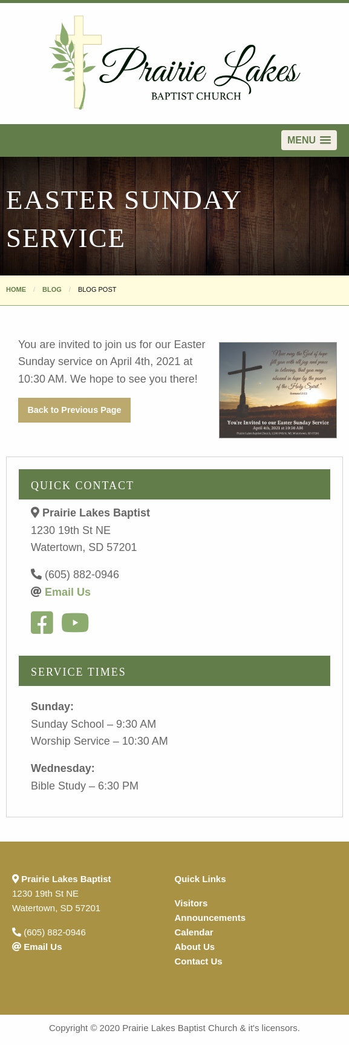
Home (16, 289)
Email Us (68, 592)
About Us (195, 946)
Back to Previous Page (74, 410)
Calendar (194, 932)
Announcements (210, 917)
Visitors (191, 903)
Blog (52, 289)
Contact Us (199, 961)
